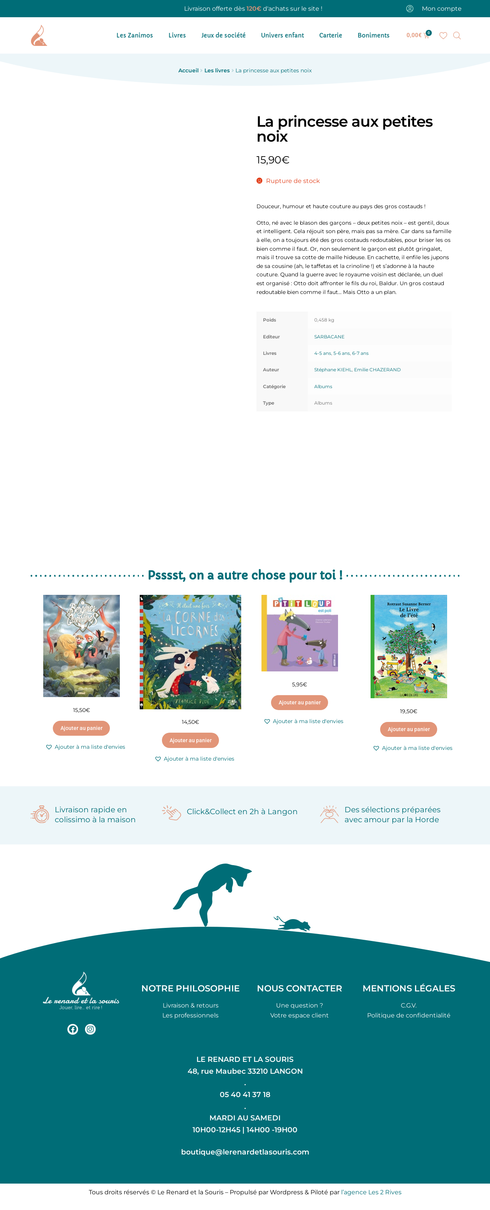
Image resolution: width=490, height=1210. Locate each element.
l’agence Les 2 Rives (371, 1192)
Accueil (188, 70)
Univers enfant (282, 35)
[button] (85, 747)
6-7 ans (360, 353)
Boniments (374, 35)
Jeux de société (223, 35)
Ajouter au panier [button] (81, 728)
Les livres (217, 70)
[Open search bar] (457, 35)
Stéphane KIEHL (333, 369)
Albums (323, 386)
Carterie (330, 35)
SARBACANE (329, 337)
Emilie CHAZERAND (377, 369)
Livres (177, 35)
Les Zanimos (134, 35)
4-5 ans (322, 353)
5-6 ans (341, 353)
